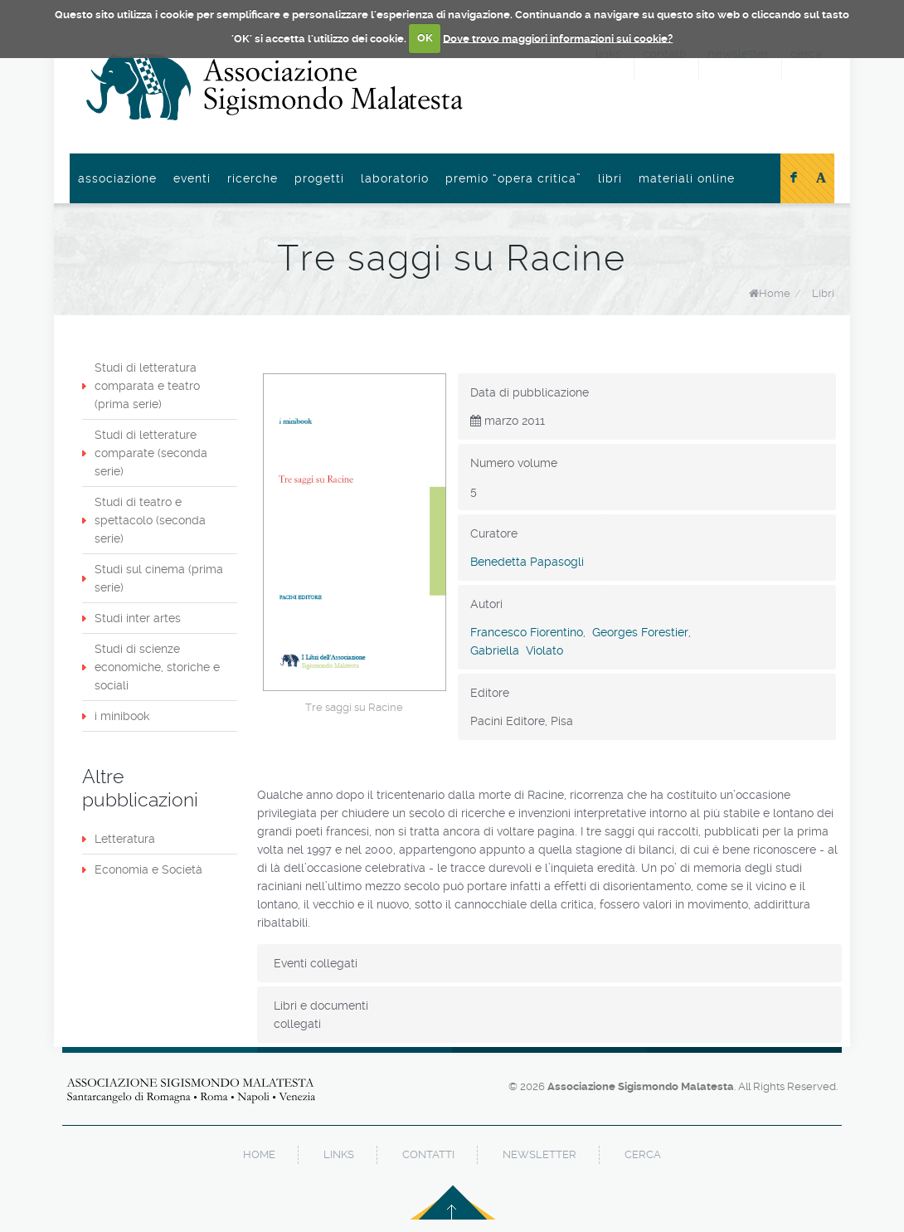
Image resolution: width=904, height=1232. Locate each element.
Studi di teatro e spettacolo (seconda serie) (150, 520)
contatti (428, 1154)
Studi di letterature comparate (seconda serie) (151, 453)
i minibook (122, 716)
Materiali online (687, 178)
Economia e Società (148, 869)
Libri (610, 178)
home (259, 1154)
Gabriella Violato (516, 650)
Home (774, 293)
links (338, 1154)
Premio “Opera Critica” (513, 178)
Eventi (192, 178)
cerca (643, 1154)
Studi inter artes (138, 618)
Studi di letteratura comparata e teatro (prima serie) (147, 386)
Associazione (117, 178)
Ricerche (252, 178)
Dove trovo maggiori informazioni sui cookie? (558, 38)
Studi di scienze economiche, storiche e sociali (157, 667)
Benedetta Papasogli (527, 561)
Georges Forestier (640, 632)
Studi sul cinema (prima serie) (159, 578)
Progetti (319, 178)
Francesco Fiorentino (526, 632)
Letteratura (125, 838)
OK (425, 38)
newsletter (539, 1154)
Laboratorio (395, 178)
